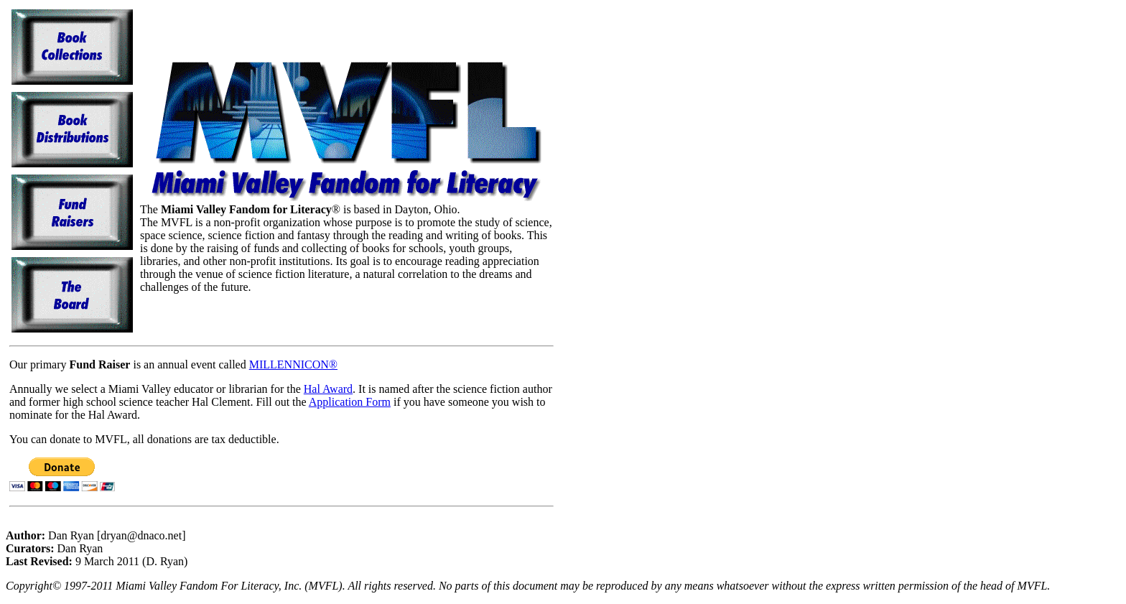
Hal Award (328, 389)
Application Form (350, 402)
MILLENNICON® (293, 364)
